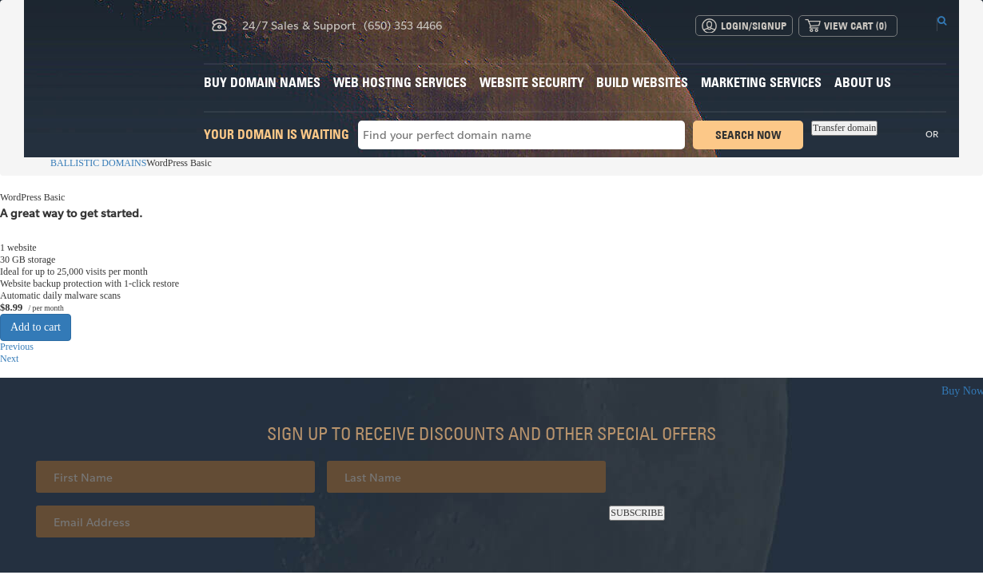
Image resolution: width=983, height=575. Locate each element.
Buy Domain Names (262, 82)
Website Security (532, 82)
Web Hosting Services (400, 82)
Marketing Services (761, 82)
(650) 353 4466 (403, 25)
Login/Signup (753, 25)
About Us (862, 82)
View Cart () (855, 25)
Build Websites (642, 82)
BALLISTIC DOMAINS (91, 163)
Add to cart (35, 327)
